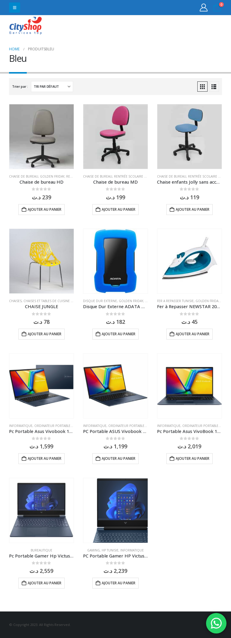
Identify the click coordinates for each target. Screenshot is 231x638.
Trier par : (20, 86)
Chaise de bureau (23, 176)
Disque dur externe (100, 301)
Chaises (15, 301)
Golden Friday (52, 176)
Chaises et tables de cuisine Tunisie (52, 301)
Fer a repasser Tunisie (175, 301)
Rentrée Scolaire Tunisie (135, 176)
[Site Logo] (25, 26)
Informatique (20, 426)
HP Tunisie (110, 550)
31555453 (198, 26)
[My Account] (203, 7)
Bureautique (41, 550)
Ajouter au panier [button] (44, 209)
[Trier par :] (52, 86)
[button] (14, 7)
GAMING (93, 550)
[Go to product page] (41, 136)
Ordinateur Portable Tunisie (58, 426)
